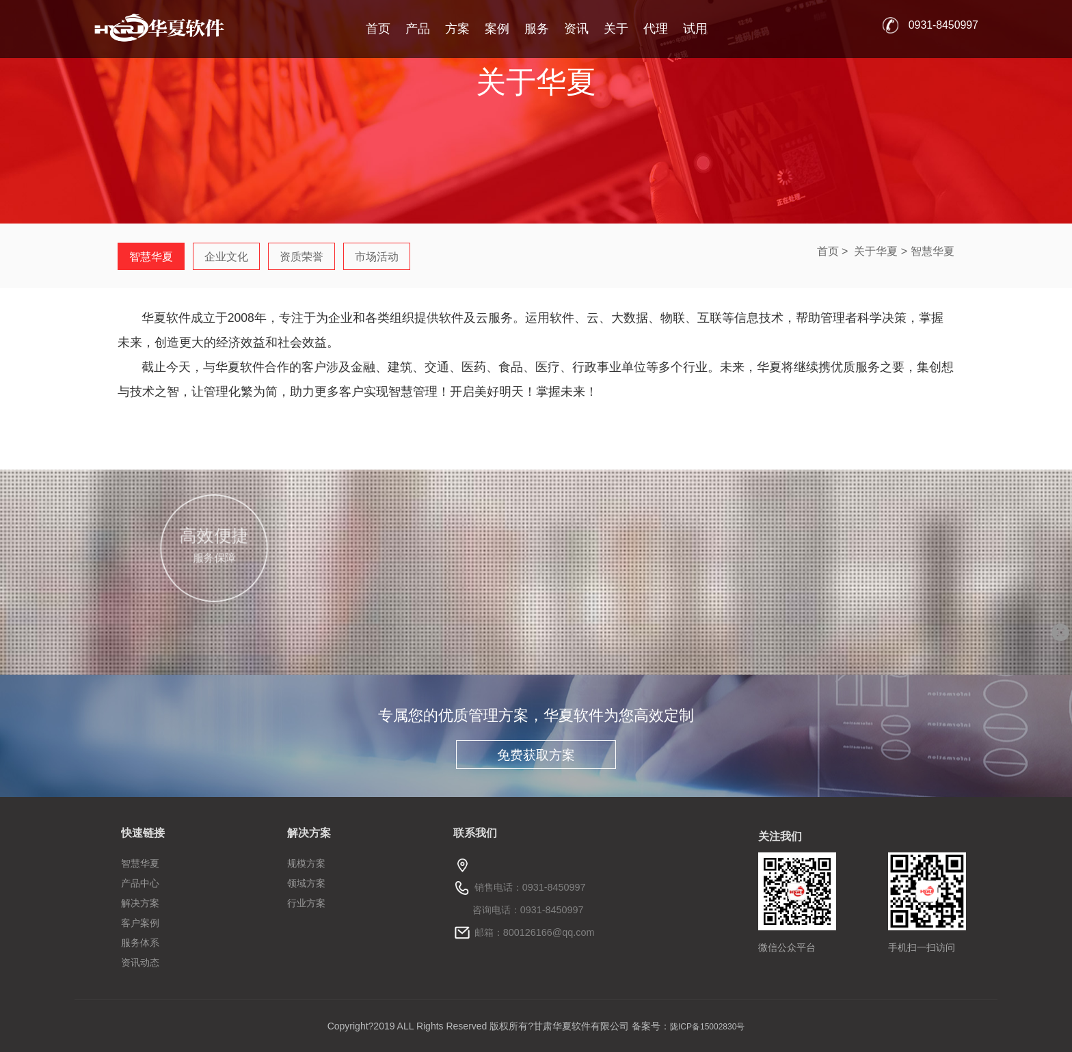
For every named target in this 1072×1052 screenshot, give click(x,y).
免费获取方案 (536, 755)
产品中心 (140, 883)
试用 (695, 29)
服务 (536, 29)
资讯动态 (140, 962)
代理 (655, 29)
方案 (457, 29)
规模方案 (306, 863)
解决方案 (140, 903)
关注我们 (780, 836)
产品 (417, 29)
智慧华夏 (932, 251)
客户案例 (140, 922)
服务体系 (140, 942)
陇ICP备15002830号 (707, 1026)
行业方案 (306, 903)
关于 (616, 29)
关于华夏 (876, 251)
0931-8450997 (943, 25)
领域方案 (306, 883)
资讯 (576, 29)
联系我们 (475, 833)
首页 (378, 29)
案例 (497, 29)
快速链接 (143, 833)
